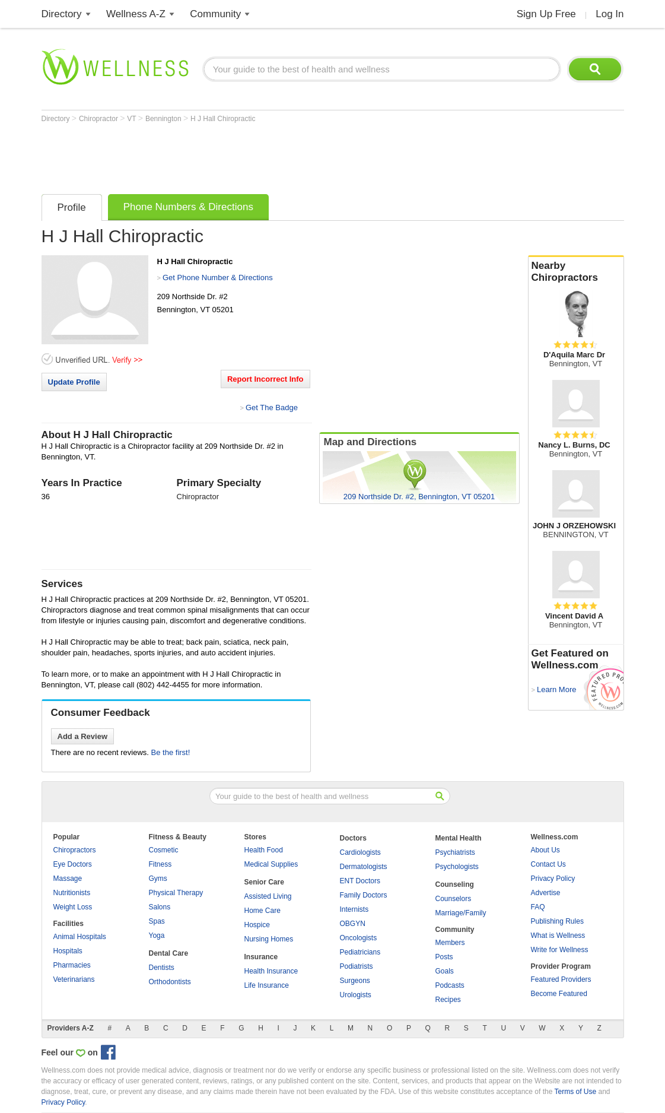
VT (132, 119)
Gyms (158, 878)
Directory (62, 14)
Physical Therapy (176, 893)
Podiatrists (356, 966)
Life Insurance (266, 985)
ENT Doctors (360, 881)
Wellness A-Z (136, 14)
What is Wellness (558, 935)
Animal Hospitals (79, 937)
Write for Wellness (559, 950)
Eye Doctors (72, 864)
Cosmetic (164, 850)
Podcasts (449, 985)
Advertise (546, 893)
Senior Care (264, 882)
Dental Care (169, 953)
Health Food (263, 850)
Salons (160, 907)
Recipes (448, 999)
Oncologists (358, 938)
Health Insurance (271, 971)
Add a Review (83, 736)
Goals (444, 971)
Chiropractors (74, 850)
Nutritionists (72, 893)
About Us (545, 850)
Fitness (160, 864)
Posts (444, 957)
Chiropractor (99, 119)
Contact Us (548, 864)
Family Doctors (363, 895)
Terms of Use (575, 1091)
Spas (157, 921)
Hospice (257, 925)
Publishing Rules (557, 921)
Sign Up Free (546, 14)
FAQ (538, 907)
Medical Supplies (271, 864)
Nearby (576, 272)
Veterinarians (74, 979)
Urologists (355, 995)
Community (215, 14)
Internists (354, 909)
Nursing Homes (269, 939)
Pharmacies (72, 965)
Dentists (161, 967)
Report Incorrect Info (265, 379)
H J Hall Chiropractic (222, 119)
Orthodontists (170, 982)
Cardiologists (360, 852)
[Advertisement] (257, 155)
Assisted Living (268, 896)
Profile (72, 207)
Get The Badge (272, 407)
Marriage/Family (460, 913)
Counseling (454, 884)
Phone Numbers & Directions (188, 207)
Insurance (261, 957)
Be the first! (170, 752)
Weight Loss (73, 907)
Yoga (157, 935)
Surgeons (355, 980)
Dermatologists (363, 867)
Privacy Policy (553, 878)
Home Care (262, 910)
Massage (67, 878)
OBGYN (352, 923)
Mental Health (458, 838)
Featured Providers (561, 979)
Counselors (453, 899)
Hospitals (67, 951)
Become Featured (559, 994)
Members (450, 942)
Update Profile (74, 382)
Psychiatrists (455, 852)
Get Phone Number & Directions (218, 277)
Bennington (164, 119)
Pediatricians (360, 952)
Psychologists (457, 867)
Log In (609, 14)
